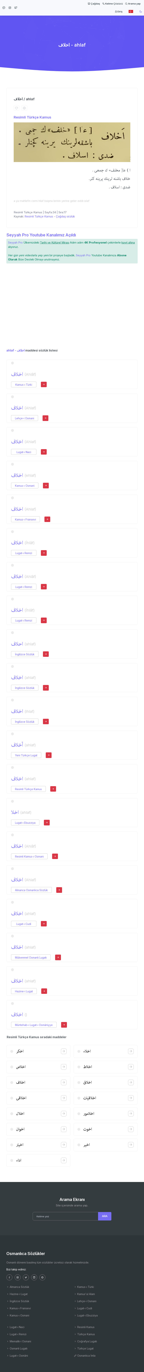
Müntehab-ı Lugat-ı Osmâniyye (34, 1025)
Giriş (118, 11)
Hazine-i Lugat (24, 991)
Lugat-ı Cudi (23, 923)
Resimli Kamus (84, 1327)
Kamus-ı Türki (23, 384)
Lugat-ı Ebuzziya (25, 822)
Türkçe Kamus (84, 1334)
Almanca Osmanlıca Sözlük (31, 890)
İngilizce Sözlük (24, 654)
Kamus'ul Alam (84, 1294)
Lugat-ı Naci (23, 452)
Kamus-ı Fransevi (25, 519)
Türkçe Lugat (84, 1348)
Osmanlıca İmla (84, 1355)
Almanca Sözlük (17, 1286)
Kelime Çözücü (112, 3)
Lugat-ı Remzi (23, 553)
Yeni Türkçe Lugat (26, 755)
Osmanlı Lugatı (16, 1348)
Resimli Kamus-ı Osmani (29, 856)
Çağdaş (94, 3)
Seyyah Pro (15, 242)
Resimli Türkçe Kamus (32, 117)
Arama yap (133, 3)
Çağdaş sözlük (65, 216)
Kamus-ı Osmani (24, 485)
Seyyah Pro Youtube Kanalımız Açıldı (41, 234)
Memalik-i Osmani (18, 1341)
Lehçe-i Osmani (24, 418)
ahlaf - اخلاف (15, 350)
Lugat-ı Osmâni (17, 1355)
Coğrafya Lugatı (85, 1341)
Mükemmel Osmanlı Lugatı (31, 957)
